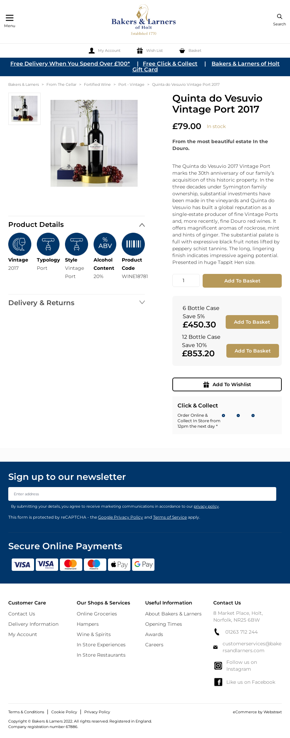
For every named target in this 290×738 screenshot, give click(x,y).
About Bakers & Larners (173, 614)
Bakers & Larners (23, 84)
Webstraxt (273, 712)
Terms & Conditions (26, 712)
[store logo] (144, 20)
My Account (22, 634)
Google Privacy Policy (120, 517)
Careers (154, 645)
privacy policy (206, 506)
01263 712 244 (235, 631)
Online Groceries (97, 614)
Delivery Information (33, 624)
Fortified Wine (97, 84)
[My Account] (104, 51)
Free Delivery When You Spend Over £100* (70, 63)
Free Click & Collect (170, 63)
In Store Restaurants (101, 655)
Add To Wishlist (227, 384)
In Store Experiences (101, 645)
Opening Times (163, 624)
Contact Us (21, 614)
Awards (154, 634)
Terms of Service (170, 517)
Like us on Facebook (244, 682)
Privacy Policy (97, 712)
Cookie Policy (64, 712)
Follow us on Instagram (235, 665)
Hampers (88, 624)
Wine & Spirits (94, 634)
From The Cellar (61, 84)
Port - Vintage (131, 84)
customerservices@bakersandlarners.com (247, 647)
